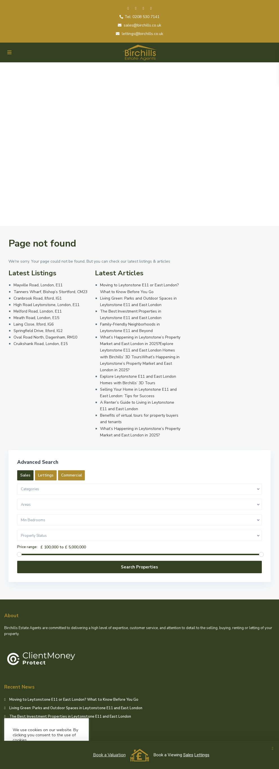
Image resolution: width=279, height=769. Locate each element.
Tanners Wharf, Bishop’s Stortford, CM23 (50, 292)
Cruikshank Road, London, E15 (41, 343)
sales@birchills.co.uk (142, 25)
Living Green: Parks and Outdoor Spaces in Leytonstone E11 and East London (75, 708)
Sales (188, 754)
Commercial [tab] (71, 475)
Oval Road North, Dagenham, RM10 (45, 337)
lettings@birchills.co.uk (142, 33)
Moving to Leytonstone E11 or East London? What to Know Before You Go (73, 699)
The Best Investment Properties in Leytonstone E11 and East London (70, 716)
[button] (272, 748)
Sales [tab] (25, 475)
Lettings (201, 754)
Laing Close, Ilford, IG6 (34, 324)
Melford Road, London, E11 (38, 311)
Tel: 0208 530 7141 (142, 16)
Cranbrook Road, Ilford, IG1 (38, 298)
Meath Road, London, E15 (36, 317)
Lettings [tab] (46, 475)
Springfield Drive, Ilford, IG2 (38, 330)
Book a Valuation (109, 755)
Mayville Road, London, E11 (38, 285)
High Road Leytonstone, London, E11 (46, 304)
